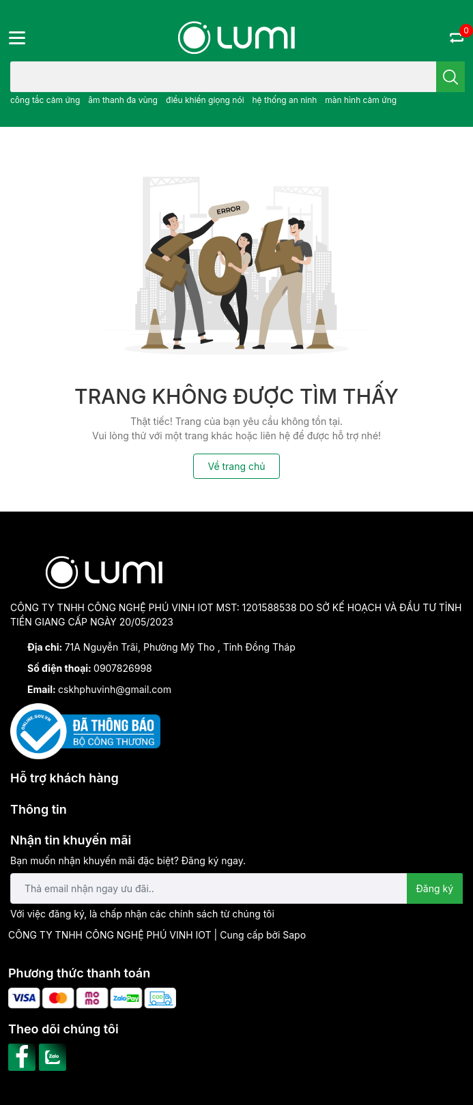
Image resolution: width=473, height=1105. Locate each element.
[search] (450, 76)
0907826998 (123, 668)
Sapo (294, 935)
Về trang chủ (236, 466)
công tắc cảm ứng (45, 100)
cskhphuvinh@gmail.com (114, 689)
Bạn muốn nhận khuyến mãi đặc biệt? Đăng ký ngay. (128, 860)
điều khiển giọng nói (205, 100)
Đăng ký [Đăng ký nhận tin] (435, 888)
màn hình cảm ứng (361, 100)
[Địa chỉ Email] (236, 888)
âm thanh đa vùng (123, 100)
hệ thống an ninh (284, 100)
